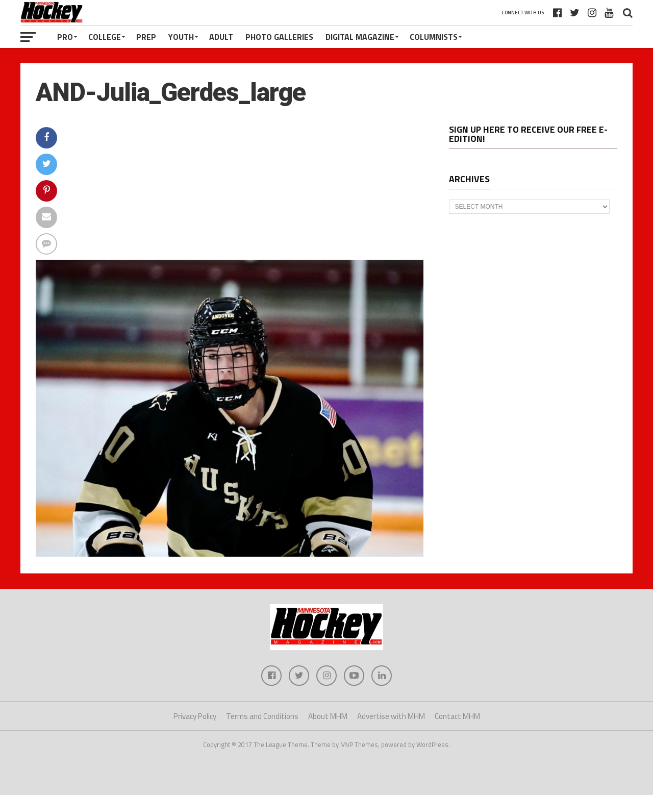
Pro (65, 37)
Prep (146, 37)
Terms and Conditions (262, 716)
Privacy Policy (194, 716)
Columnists (434, 37)
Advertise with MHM (391, 716)
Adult (221, 37)
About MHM (327, 716)
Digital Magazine (359, 37)
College (104, 37)
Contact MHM (457, 716)
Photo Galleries (279, 37)
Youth (181, 37)
